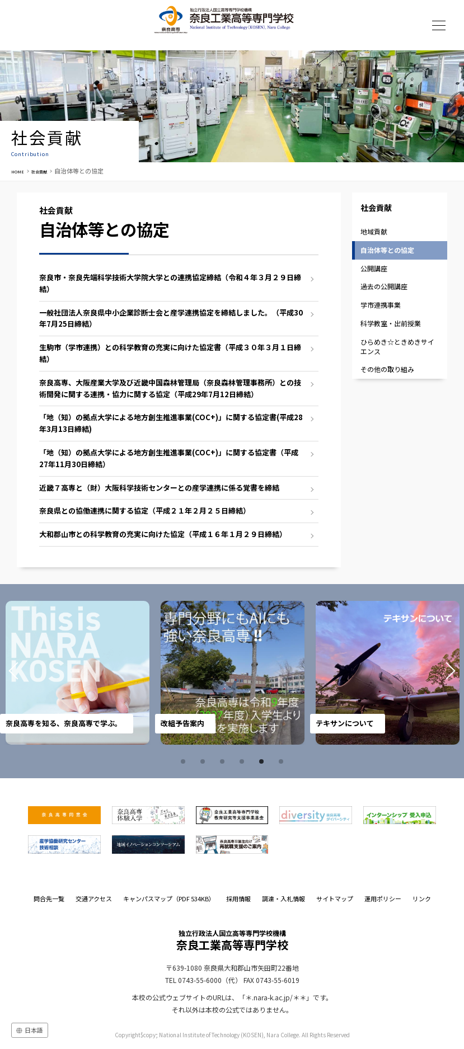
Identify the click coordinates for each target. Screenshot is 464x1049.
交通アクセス (94, 898)
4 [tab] (243, 761)
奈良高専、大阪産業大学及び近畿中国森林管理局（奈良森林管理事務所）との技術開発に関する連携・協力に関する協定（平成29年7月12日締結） (170, 388)
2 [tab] (204, 761)
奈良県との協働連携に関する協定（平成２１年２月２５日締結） (144, 510)
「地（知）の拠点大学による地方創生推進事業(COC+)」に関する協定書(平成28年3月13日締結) (171, 423)
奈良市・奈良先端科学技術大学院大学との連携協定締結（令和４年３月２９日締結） (170, 283)
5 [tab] (263, 761)
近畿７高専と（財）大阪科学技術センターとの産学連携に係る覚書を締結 (159, 487)
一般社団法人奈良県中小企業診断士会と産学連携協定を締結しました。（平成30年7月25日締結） (171, 318)
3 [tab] (223, 761)
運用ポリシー (382, 898)
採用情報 (238, 898)
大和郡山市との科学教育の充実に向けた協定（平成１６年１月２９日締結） (163, 534)
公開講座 (373, 268)
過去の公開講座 (383, 286)
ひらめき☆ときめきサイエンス (397, 346)
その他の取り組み (387, 369)
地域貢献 (373, 231)
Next (435, 673)
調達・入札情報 (283, 898)
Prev (29, 673)
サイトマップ (334, 898)
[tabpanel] (77, 673)
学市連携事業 (380, 304)
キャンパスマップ (169, 898)
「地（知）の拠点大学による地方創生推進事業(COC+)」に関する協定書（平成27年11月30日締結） (168, 458)
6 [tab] (282, 761)
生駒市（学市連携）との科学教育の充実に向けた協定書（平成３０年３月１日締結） (170, 353)
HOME (20, 170)
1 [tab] (184, 761)
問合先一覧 (49, 898)
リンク (422, 898)
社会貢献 (48, 170)
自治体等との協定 (387, 250)
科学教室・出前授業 (390, 323)
